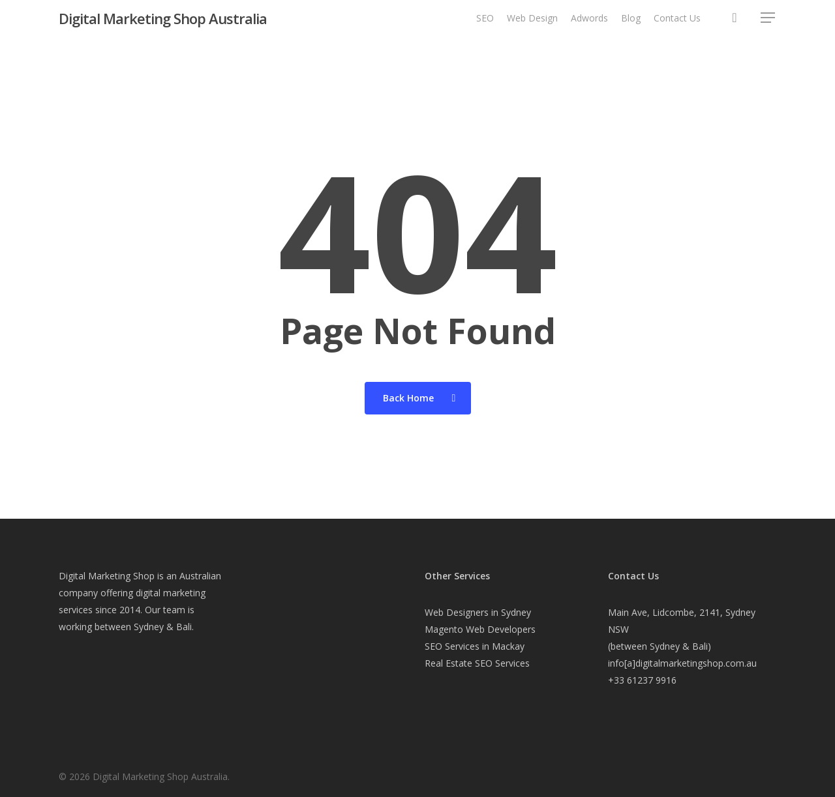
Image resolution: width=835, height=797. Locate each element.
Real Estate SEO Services (477, 663)
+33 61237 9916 (642, 680)
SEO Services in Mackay (474, 646)
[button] (768, 26)
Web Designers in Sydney (478, 612)
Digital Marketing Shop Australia (163, 25)
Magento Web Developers (480, 629)
